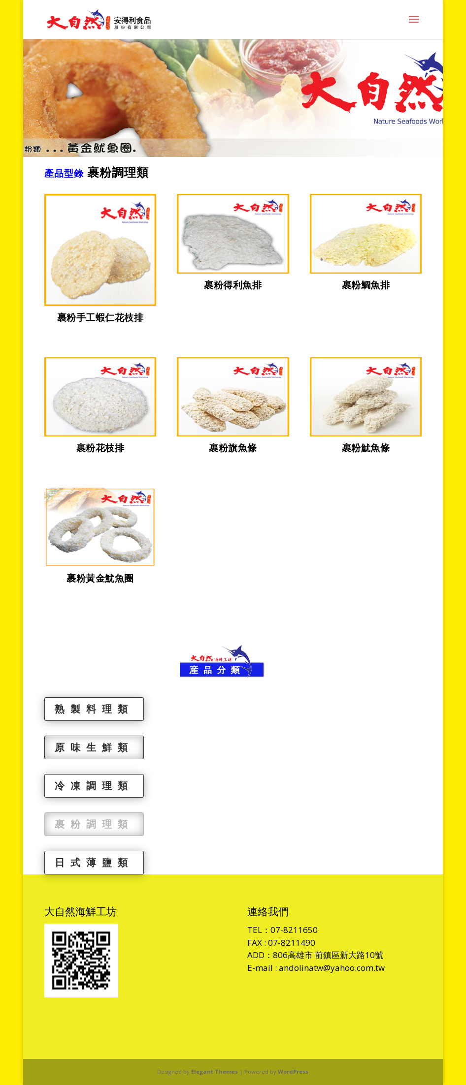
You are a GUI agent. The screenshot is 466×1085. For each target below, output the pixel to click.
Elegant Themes (214, 1071)
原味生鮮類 (94, 747)
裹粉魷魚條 (366, 447)
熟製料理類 (94, 708)
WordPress (293, 1071)
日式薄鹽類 (94, 862)
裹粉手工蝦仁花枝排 (100, 317)
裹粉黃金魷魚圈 (100, 578)
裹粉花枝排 (100, 447)
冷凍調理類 (94, 785)
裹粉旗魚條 (233, 447)
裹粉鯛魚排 (366, 285)
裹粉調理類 (94, 824)
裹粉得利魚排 (233, 285)
